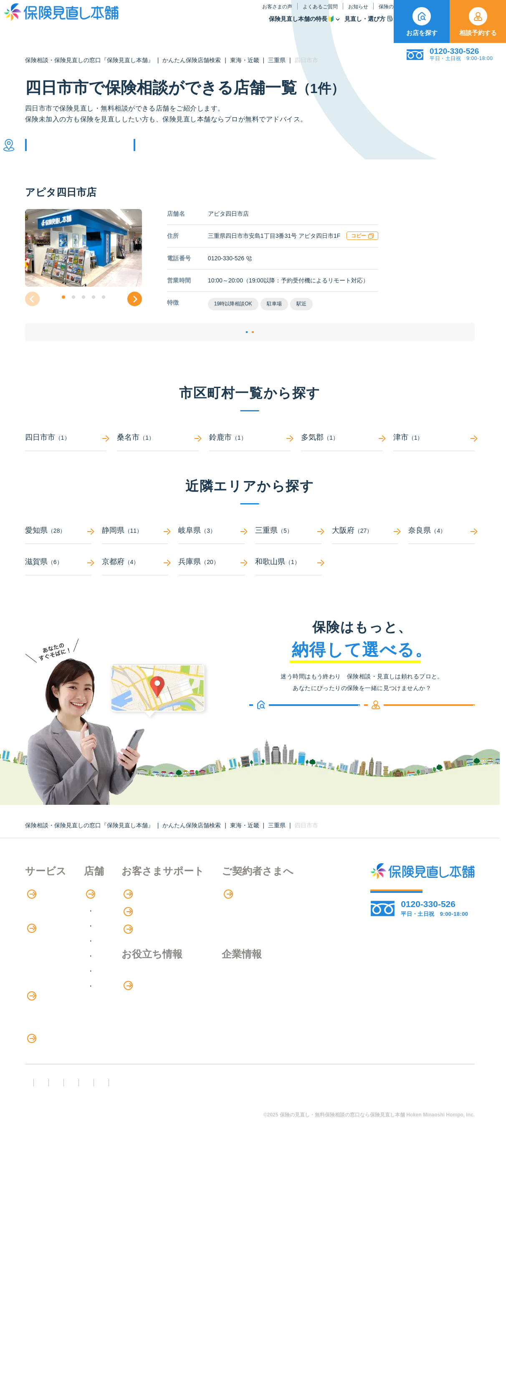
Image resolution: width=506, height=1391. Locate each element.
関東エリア (147, 958)
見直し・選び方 (280, 26)
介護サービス (49, 1064)
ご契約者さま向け (363, 14)
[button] (63, 309)
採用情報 (43, 1278)
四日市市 (65, 470)
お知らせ (270, 14)
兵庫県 (211, 594)
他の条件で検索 (178, 151)
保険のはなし (309, 14)
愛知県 (58, 563)
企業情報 (43, 1261)
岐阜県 (211, 563)
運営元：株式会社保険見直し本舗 (265, 1337)
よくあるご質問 (231, 14)
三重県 (277, 60)
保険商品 (326, 26)
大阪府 (365, 563)
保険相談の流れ (48, 943)
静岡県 (135, 563)
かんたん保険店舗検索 (191, 60)
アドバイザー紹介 (51, 960)
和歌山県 (288, 594)
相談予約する (478, 21)
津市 (434, 470)
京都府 (135, 594)
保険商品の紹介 (54, 978)
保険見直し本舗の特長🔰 (213, 26)
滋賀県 (58, 594)
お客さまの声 (189, 14)
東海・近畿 (244, 60)
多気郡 (341, 470)
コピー (362, 248)
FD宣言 (39, 1322)
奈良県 (441, 563)
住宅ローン (41, 1046)
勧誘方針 (84, 1322)
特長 (37, 926)
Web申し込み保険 (52, 1012)
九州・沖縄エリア (157, 1018)
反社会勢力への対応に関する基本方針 (174, 1322)
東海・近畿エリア (157, 988)
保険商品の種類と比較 (58, 995)
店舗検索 (140, 926)
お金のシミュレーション (250, 1026)
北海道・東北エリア (161, 943)
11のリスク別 (45, 1149)
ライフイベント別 (51, 1132)
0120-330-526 (230, 270)
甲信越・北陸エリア (161, 973)
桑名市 (157, 470)
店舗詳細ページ (198, 354)
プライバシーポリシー (62, 1337)
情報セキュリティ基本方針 (155, 1337)
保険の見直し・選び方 (64, 1098)
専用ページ (47, 1213)
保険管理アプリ (48, 1029)
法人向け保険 (45, 1080)
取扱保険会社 (369, 26)
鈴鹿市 (250, 470)
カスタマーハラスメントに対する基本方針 (315, 1322)
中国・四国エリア (157, 1003)
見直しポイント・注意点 (62, 1115)
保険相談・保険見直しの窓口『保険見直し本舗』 (89, 60)
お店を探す (422, 21)
